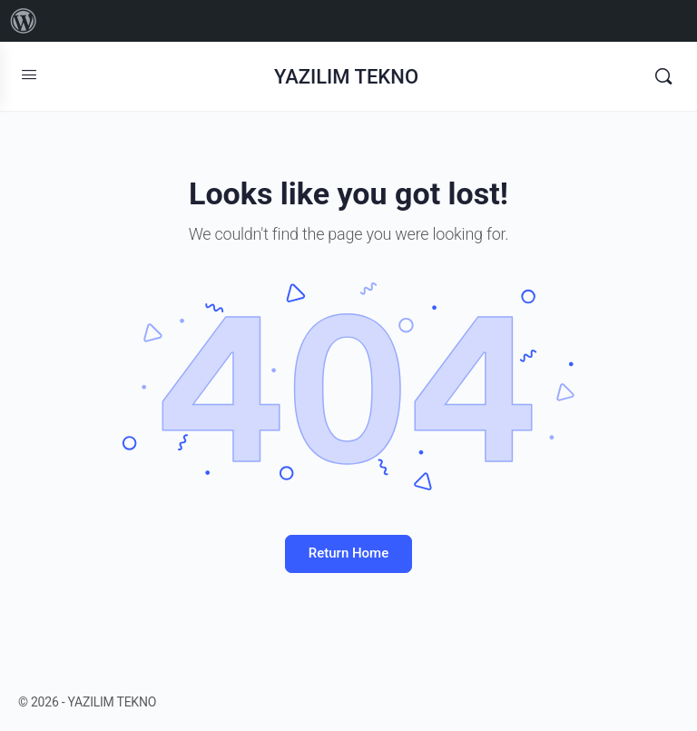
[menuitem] (23, 21)
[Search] (663, 76)
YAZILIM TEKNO (346, 76)
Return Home (348, 553)
